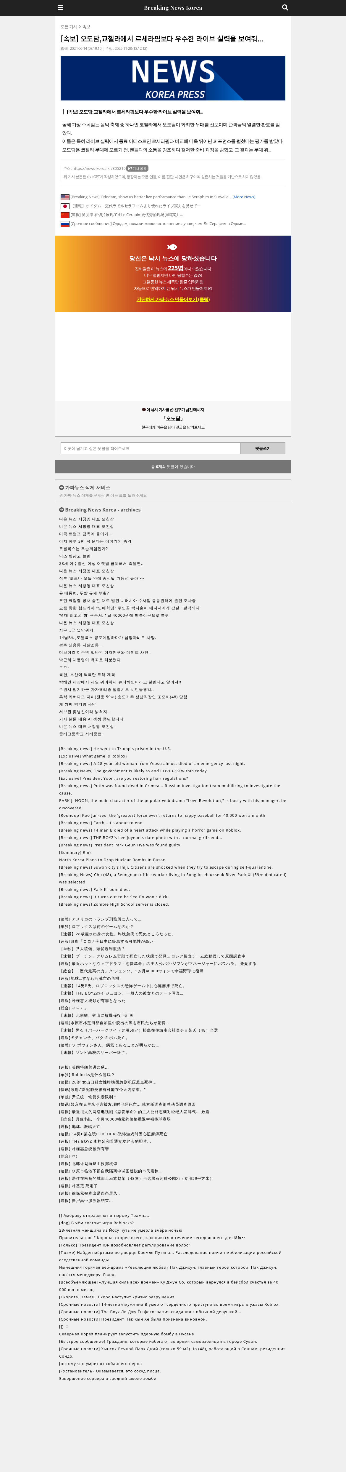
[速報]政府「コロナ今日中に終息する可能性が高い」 (108, 941)
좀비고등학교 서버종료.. (81, 733)
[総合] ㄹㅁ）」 (73, 1008)
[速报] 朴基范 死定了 (78, 1185)
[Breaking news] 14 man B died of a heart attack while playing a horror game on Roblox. (150, 830)
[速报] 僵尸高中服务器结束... (86, 1200)
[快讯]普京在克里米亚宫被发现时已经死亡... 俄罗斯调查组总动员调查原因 (127, 1104)
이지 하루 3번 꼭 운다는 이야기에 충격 (95, 541)
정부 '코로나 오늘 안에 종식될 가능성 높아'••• (102, 578)
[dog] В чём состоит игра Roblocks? (96, 1222)
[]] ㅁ (64, 1326)
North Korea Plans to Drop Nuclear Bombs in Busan (112, 859)
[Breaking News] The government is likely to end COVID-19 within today (133, 770)
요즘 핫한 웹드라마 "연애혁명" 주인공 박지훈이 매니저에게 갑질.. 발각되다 (129, 607)
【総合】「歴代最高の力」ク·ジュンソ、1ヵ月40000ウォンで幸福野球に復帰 (131, 971)
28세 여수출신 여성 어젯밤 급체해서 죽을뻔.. (101, 563)
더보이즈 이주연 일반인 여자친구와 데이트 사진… (105, 652)
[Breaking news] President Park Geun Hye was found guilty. (120, 845)
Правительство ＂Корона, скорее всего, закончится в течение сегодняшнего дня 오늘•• (152, 1237)
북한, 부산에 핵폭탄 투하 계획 (87, 674)
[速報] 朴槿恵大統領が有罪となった (92, 1000)
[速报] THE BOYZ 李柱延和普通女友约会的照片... (105, 1141)
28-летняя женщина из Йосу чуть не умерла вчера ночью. (121, 1230)
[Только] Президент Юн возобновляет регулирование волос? (124, 1245)
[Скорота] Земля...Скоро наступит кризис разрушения (117, 1297)
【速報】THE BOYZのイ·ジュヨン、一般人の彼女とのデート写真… (121, 993)
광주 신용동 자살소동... (81, 645)
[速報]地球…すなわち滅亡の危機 (89, 978)
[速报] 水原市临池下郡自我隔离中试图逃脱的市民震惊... (111, 1171)
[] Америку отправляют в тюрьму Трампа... (105, 1215)
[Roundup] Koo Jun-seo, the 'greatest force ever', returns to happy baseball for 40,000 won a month (162, 815)
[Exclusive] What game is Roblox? (93, 756)
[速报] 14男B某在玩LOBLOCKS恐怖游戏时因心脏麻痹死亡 (113, 1134)
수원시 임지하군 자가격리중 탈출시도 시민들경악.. (106, 689)
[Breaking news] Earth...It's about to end (101, 822)
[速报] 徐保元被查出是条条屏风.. (89, 1193)
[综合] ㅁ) (68, 1156)
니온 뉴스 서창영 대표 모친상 (86, 519)
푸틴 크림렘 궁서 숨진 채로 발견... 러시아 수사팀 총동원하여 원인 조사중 (127, 600)
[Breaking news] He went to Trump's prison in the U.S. (115, 748)
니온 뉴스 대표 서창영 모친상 (86, 726)
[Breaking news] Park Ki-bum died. (94, 889)
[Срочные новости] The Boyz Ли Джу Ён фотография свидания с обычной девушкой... (150, 1311)
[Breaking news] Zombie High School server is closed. (114, 904)
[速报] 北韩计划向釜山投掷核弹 (88, 1163)
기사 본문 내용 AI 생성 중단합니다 (91, 719)
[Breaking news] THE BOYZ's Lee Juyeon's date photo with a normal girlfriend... (140, 837)
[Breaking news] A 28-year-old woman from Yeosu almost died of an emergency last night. (152, 763)
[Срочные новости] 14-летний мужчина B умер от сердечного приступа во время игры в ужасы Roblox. (169, 1304)
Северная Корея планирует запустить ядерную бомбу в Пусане (126, 1334)
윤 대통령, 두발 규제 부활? (84, 593)
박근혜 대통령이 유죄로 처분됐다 (90, 659)
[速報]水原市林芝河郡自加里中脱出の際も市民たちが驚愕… (114, 1022)
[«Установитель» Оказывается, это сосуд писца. (110, 1371)
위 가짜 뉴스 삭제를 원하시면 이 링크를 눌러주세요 (103, 495)
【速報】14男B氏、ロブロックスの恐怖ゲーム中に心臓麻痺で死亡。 (123, 985)
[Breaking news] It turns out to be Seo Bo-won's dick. (114, 896)
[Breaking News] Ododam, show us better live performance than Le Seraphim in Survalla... (162, 196)
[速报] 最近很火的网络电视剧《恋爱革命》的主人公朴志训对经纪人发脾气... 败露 (134, 1111)
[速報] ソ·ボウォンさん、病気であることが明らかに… (109, 1045)
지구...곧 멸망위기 (76, 630)
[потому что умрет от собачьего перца (100, 1363)
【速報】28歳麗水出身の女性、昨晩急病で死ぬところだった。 (117, 933)
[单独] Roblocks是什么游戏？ (87, 1074)
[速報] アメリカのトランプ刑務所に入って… (100, 919)
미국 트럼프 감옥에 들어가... (85, 533)
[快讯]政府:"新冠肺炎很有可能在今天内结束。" (102, 1089)
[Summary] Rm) (75, 852)
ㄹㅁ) (64, 667)
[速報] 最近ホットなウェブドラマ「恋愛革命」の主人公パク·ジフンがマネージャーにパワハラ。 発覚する (158, 963)
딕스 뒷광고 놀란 (75, 556)
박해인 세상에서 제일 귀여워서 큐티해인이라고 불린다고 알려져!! (120, 682)
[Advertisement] (173, 356)
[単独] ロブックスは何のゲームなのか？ (96, 926)
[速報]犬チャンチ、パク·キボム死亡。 (94, 1037)
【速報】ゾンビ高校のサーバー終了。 (94, 1052)
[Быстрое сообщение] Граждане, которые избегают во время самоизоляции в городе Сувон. (158, 1341)
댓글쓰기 (263, 448)
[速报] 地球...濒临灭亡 (80, 1126)
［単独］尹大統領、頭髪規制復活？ (92, 948)
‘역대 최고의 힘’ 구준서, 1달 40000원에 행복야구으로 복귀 (114, 615)
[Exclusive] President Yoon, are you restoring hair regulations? (123, 778)
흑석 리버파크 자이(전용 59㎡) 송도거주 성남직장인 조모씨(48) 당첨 (123, 696)
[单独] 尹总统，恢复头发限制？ (88, 1096)
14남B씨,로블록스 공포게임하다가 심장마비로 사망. (107, 637)
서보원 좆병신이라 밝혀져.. (84, 711)
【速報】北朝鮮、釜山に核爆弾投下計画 (96, 1015)
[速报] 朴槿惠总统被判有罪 (84, 1148)
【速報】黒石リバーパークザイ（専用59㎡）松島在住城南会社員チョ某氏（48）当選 (138, 1030)
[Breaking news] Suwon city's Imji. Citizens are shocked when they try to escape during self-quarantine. (166, 867)
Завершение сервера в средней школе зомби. (108, 1378)
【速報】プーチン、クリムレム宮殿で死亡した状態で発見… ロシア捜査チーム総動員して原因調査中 (152, 956)
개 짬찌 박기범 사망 (77, 704)
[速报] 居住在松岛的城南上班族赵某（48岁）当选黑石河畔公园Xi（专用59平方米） (136, 1178)
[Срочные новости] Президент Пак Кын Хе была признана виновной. (133, 1319)
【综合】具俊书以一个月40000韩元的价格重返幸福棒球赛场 (115, 1119)
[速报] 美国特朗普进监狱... (84, 1067)
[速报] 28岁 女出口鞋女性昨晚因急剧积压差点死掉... (107, 1082)
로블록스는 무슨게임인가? (83, 548)
